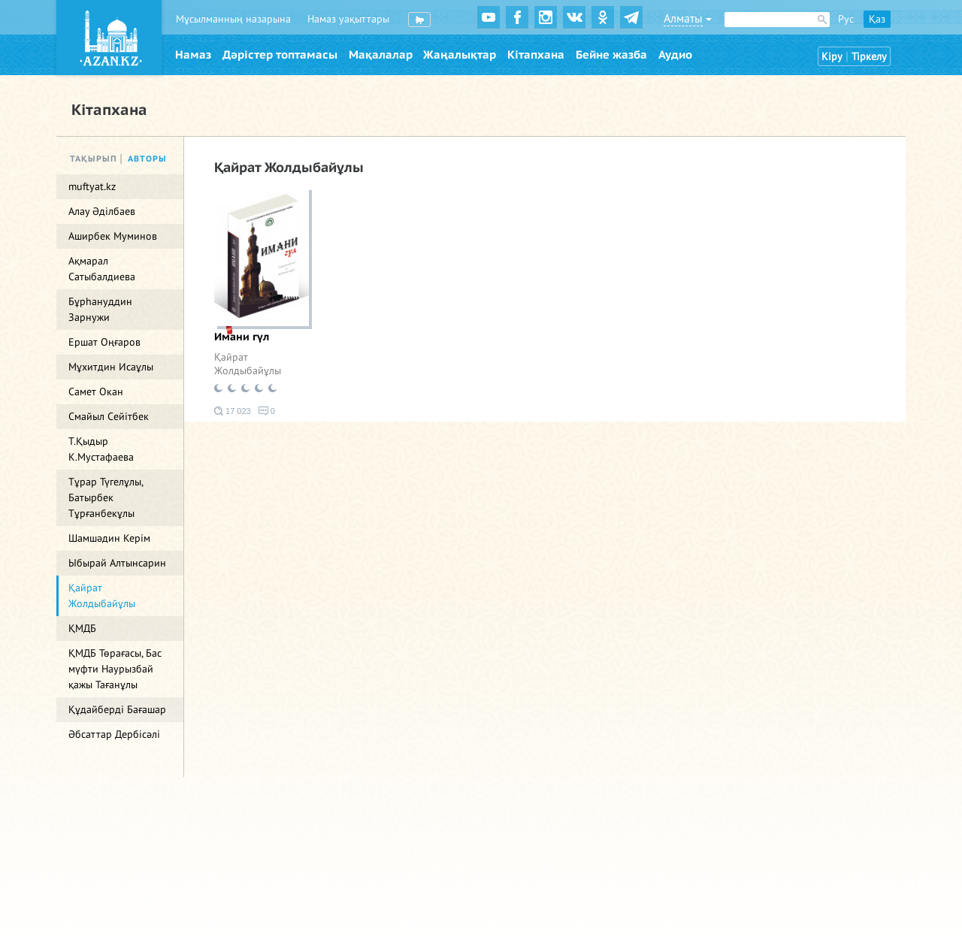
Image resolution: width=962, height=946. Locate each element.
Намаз (193, 55)
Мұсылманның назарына (233, 19)
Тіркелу (869, 56)
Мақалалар (381, 55)
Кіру (832, 56)
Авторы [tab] (147, 159)
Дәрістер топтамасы (279, 55)
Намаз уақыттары (348, 19)
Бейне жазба (611, 55)
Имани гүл (241, 337)
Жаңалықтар (459, 55)
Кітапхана (535, 55)
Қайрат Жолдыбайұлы (247, 364)
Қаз (877, 19)
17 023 (232, 411)
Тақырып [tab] (93, 159)
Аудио (675, 55)
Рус (846, 19)
